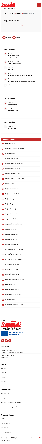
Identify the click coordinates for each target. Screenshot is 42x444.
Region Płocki (8, 184)
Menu (3, 365)
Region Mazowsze (9, 300)
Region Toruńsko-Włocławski (13, 250)
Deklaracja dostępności (9, 407)
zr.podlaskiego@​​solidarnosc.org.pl (20, 75)
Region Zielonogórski (10, 209)
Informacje (6, 390)
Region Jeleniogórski (10, 290)
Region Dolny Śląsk (10, 159)
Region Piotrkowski (10, 234)
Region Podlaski (9, 229)
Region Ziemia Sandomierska (13, 179)
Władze (3, 368)
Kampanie (4, 428)
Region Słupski (8, 204)
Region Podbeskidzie (10, 214)
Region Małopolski (9, 199)
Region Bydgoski (9, 285)
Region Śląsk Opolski (10, 189)
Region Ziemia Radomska (12, 260)
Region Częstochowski (11, 174)
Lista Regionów (6, 432)
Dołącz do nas (5, 423)
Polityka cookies (6, 398)
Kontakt (3, 382)
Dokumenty (5, 373)
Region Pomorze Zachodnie (12, 164)
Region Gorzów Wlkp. (10, 270)
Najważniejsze (7, 415)
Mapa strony (5, 393)
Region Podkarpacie (10, 239)
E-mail (6, 37)
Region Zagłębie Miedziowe (12, 305)
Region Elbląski (8, 154)
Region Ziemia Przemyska (12, 295)
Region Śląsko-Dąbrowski (12, 255)
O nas (3, 377)
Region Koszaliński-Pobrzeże (13, 194)
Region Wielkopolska (10, 265)
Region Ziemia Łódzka (11, 169)
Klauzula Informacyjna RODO (11, 402)
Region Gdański (8, 144)
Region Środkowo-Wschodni (13, 280)
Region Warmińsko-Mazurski (13, 149)
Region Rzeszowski (10, 244)
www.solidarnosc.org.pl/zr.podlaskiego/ (22, 81)
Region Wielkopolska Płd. (12, 224)
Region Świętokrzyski (10, 275)
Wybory (3, 419)
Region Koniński (9, 219)
